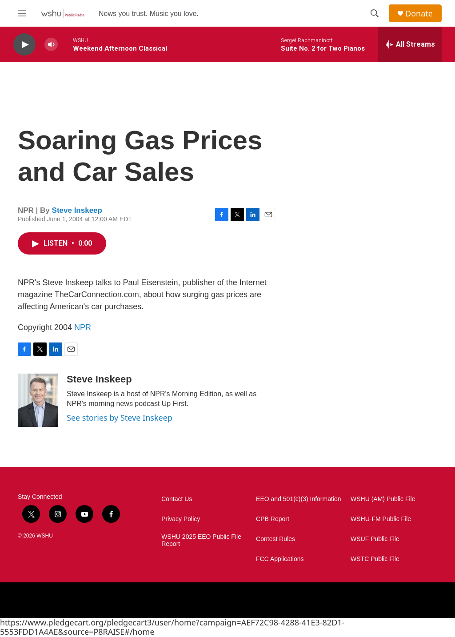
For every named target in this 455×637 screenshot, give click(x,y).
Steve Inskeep (77, 210)
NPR (82, 327)
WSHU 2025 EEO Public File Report (201, 540)
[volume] (51, 45)
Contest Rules (275, 539)
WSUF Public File (375, 539)
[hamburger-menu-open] (21, 13)
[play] (24, 45)
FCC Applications (279, 559)
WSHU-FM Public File (381, 519)
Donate (419, 13)
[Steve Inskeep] (38, 400)
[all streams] (410, 44)
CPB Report (272, 519)
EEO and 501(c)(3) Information (298, 499)
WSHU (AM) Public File (383, 499)
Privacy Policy (180, 519)
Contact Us (176, 499)
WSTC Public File (375, 559)
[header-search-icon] (374, 13)
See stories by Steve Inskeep (119, 417)
